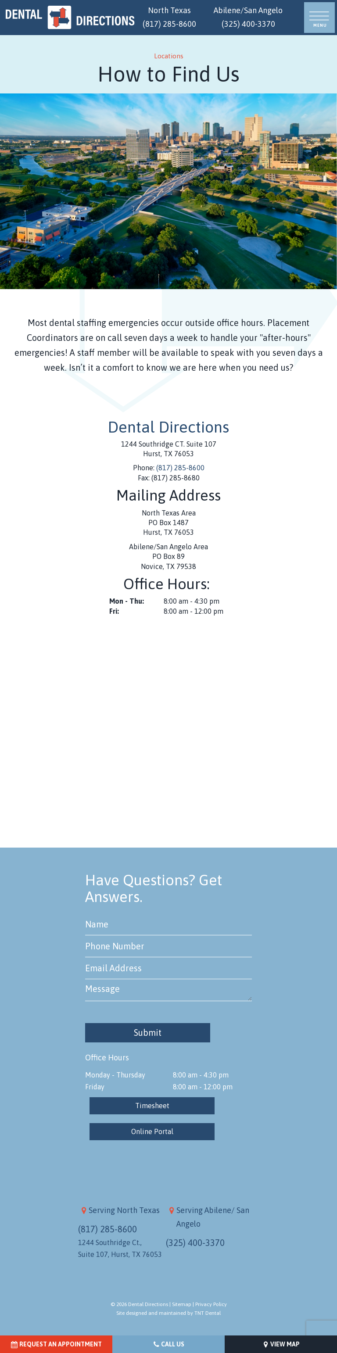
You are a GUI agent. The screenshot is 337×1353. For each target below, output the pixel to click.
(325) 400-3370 (195, 1243)
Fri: (114, 611)
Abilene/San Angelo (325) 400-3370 (248, 17)
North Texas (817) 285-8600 (169, 17)
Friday (94, 1087)
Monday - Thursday (115, 1075)
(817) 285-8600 (180, 468)
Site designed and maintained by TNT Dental (168, 1313)
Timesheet (152, 1106)
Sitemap (181, 1304)
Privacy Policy (211, 1304)
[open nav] (320, 18)
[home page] (70, 17)
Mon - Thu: (126, 601)
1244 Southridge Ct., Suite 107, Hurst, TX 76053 (120, 1248)
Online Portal (152, 1131)
